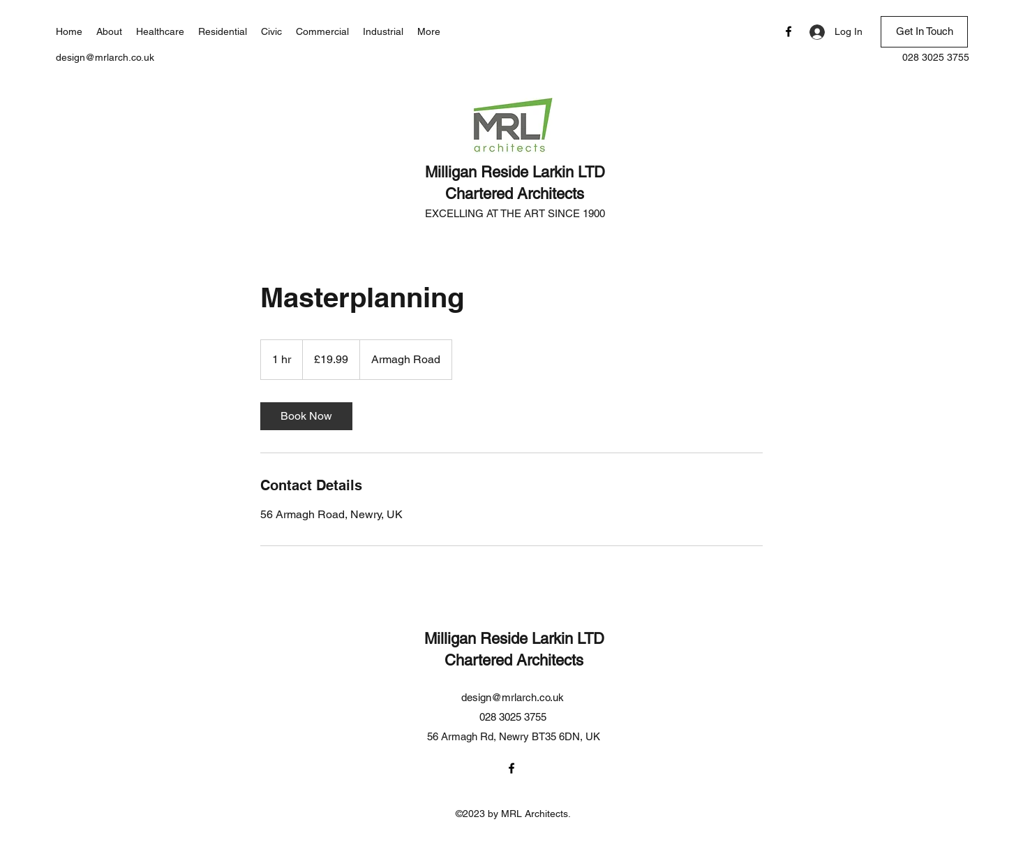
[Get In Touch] (924, 31)
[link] (306, 416)
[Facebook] (789, 31)
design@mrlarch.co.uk (105, 57)
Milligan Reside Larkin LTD (515, 172)
